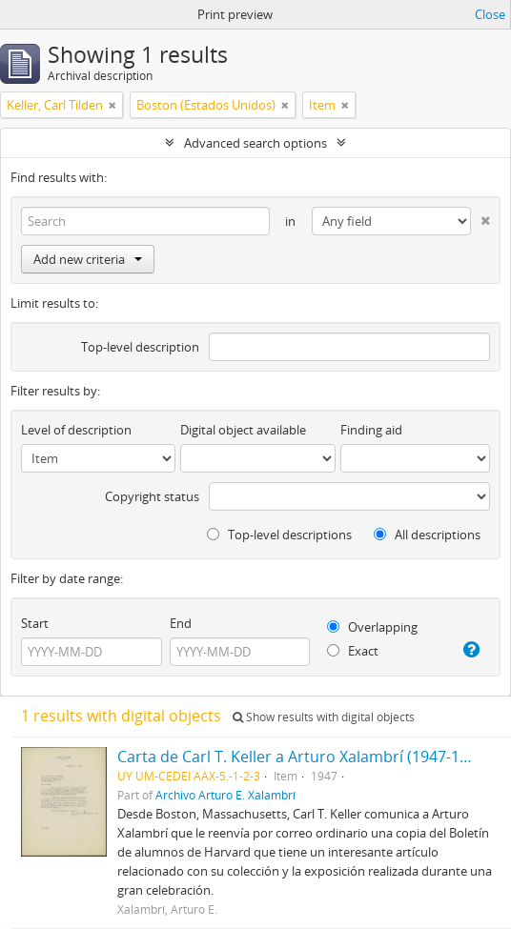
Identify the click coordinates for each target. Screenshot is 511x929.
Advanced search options (255, 142)
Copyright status (152, 496)
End (181, 623)
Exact (352, 650)
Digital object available (243, 429)
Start (35, 623)
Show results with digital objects (324, 717)
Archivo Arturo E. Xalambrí (225, 794)
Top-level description (140, 346)
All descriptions (427, 534)
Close (490, 14)
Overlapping (372, 627)
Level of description (76, 429)
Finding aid (371, 429)
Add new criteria (87, 259)
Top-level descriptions (279, 534)
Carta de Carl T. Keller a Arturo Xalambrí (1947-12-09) (306, 756)
